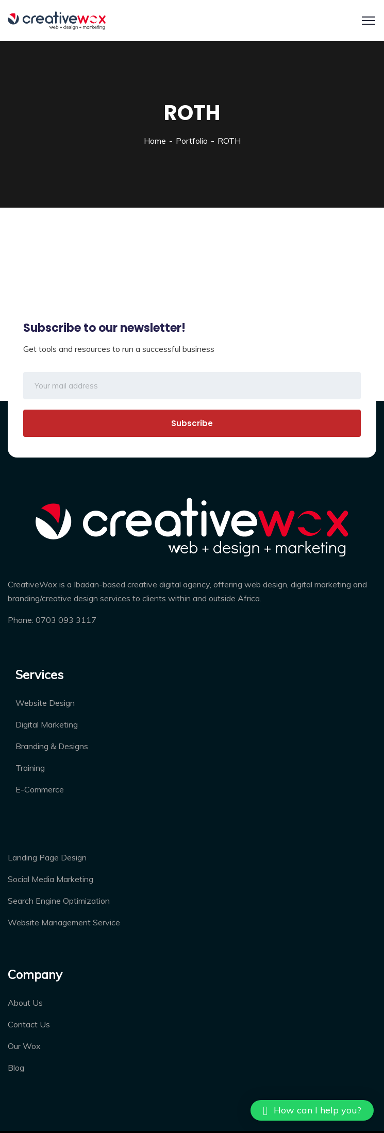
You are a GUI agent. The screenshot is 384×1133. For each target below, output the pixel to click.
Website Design (45, 703)
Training (30, 768)
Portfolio (192, 141)
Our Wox (24, 1046)
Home (155, 141)
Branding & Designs (51, 746)
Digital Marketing (46, 724)
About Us (25, 1002)
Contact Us (29, 1024)
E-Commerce (39, 789)
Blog (16, 1067)
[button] (312, 1110)
